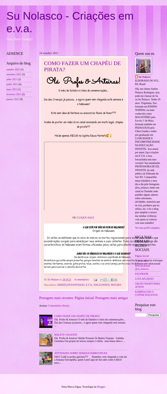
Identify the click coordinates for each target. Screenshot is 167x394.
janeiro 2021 (12, 99)
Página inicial (84, 298)
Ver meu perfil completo (147, 227)
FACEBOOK (141, 274)
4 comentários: (82, 279)
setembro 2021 (13, 74)
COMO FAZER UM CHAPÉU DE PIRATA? (77, 316)
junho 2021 (12, 84)
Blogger (101, 386)
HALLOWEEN (102, 284)
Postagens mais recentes (56, 298)
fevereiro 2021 (13, 94)
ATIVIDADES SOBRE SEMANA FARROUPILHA (80, 353)
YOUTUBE (141, 261)
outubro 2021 (13, 69)
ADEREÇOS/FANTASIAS (71, 284)
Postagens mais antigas (111, 298)
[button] (103, 248)
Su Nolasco (145, 77)
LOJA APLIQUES (144, 278)
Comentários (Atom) (58, 305)
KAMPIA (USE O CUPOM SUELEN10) (146, 293)
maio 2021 (11, 89)
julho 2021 (11, 79)
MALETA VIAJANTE (65, 334)
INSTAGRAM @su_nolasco (142, 267)
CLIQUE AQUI (85, 217)
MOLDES (116, 284)
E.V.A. (89, 284)
